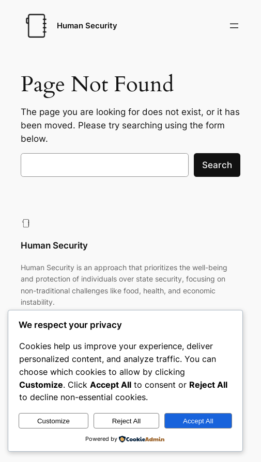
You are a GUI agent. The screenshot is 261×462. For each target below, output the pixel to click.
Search (217, 165)
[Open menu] (234, 26)
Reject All (126, 421)
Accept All (198, 421)
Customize (53, 421)
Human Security (87, 25)
